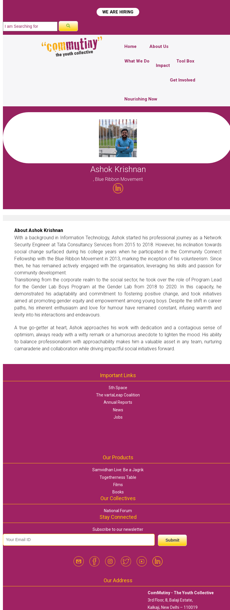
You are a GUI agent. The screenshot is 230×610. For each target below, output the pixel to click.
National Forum (118, 510)
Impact (163, 65)
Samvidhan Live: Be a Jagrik (118, 469)
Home (130, 46)
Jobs (118, 417)
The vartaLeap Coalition (118, 395)
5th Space (118, 387)
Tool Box (185, 61)
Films (118, 484)
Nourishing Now (140, 99)
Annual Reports (118, 402)
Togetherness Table (118, 477)
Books (118, 492)
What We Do (136, 61)
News (118, 410)
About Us (158, 46)
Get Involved (182, 80)
